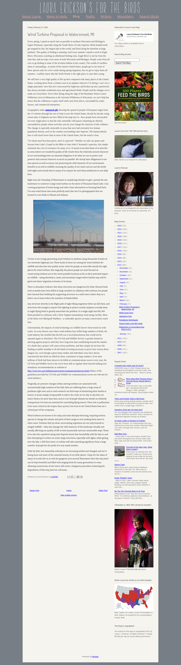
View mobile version (68, 495)
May (122, 293)
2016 (119, 251)
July (121, 286)
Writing (106, 16)
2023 (119, 226)
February (124, 304)
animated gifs (51, 110)
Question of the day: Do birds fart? (129, 410)
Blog (77, 16)
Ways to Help (57, 16)
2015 (119, 254)
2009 (119, 345)
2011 (119, 338)
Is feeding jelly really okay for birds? (129, 366)
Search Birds (149, 16)
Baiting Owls (120, 465)
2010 (119, 342)
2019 (119, 240)
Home (69, 490)
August (123, 282)
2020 (119, 236)
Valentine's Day (125, 316)
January (123, 334)
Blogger (95, 657)
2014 (119, 258)
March (122, 300)
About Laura (32, 16)
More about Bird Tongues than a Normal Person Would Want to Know (139, 381)
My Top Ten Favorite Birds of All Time (130, 491)
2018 (119, 243)
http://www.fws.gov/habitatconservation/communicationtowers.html (58, 371)
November (124, 272)
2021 (119, 233)
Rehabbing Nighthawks (128, 320)
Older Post (103, 490)
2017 (119, 247)
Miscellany (125, 16)
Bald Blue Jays (121, 434)
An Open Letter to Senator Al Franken (130, 421)
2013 (119, 261)
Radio (91, 16)
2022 (119, 229)
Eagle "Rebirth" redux (123, 478)
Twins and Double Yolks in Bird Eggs (129, 399)
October (123, 275)
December (124, 268)
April (122, 297)
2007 (119, 353)
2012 (119, 265)
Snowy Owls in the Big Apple (130, 323)
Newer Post (34, 490)
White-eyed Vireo (126, 313)
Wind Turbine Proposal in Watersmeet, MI (129, 308)
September (124, 279)
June (122, 289)
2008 (119, 349)
